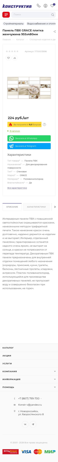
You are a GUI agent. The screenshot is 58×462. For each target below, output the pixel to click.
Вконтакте (25, 424)
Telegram (33, 424)
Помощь (8, 387)
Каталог (8, 347)
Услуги (7, 363)
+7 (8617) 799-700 (28, 398)
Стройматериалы (14, 23)
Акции (6, 355)
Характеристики (36, 207)
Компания (9, 371)
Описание (12, 207)
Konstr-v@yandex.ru (30, 404)
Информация (11, 379)
